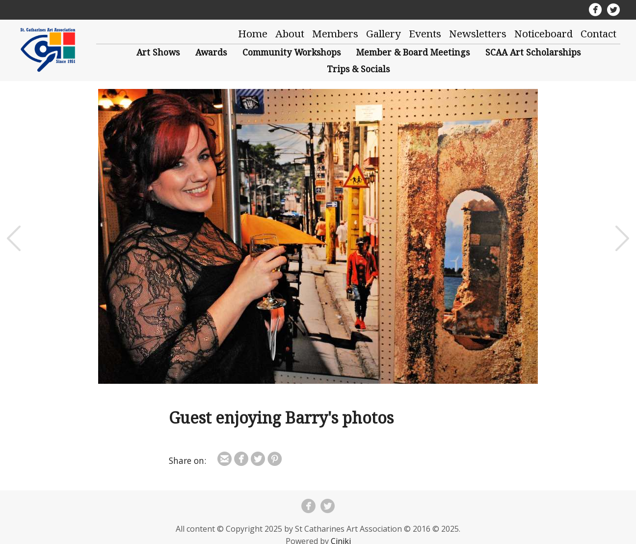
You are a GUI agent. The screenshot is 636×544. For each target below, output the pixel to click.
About (289, 33)
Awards (211, 52)
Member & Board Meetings (413, 52)
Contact (598, 33)
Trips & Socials (358, 69)
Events (425, 33)
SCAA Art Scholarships (533, 52)
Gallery (383, 33)
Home (252, 33)
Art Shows (158, 52)
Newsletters (477, 33)
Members (335, 33)
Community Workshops (291, 52)
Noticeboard (543, 33)
